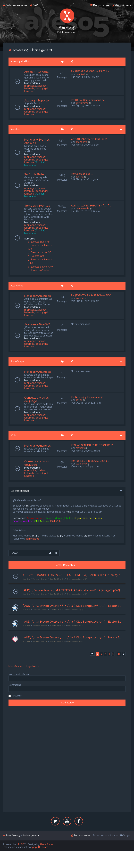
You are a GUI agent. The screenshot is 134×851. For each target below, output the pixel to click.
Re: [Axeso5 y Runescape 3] (87, 397)
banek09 (80, 74)
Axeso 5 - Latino (20, 61)
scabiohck (81, 463)
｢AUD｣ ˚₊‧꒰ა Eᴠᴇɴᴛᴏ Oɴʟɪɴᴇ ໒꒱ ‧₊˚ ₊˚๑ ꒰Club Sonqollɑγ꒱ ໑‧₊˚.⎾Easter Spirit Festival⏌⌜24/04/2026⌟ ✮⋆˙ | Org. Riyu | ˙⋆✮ (72, 621)
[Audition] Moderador (34, 163)
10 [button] (119, 654)
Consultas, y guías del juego (36, 399)
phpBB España (40, 847)
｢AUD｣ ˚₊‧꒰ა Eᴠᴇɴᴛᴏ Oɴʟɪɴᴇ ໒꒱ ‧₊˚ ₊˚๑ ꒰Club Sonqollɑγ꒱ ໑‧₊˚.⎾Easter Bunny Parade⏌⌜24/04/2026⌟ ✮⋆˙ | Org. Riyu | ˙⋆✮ (72, 605)
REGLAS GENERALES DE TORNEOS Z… (92, 445)
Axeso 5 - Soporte (36, 100)
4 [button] (109, 654)
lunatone (29, 91)
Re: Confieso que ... (82, 174)
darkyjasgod (32, 538)
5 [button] (112, 654)
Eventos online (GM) (40, 266)
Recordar (17, 695)
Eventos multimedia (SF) (77, 579)
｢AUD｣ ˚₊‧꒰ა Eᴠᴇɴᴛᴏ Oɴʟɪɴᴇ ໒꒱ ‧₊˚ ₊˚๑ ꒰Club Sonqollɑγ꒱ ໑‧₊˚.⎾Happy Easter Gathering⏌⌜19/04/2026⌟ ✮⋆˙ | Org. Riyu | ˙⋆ (72, 637)
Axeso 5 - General (36, 72)
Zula (13, 435)
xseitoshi (42, 85)
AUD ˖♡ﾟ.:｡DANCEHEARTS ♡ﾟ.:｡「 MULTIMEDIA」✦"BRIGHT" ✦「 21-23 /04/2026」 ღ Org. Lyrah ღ (72, 575)
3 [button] (105, 654)
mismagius (30, 85)
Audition (15, 129)
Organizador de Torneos (88, 518)
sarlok (79, 400)
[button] (92, 654)
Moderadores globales (59, 518)
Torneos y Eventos (37, 205)
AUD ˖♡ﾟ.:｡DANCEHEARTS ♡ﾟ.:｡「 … (91, 205)
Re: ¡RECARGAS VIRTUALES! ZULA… (91, 71)
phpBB (20, 844)
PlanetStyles (46, 844)
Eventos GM (36, 256)
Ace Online (17, 285)
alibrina (79, 176)
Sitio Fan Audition (22, 521)
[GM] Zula (55, 521)
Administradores (36, 518)
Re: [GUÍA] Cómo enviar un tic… (88, 100)
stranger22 (81, 142)
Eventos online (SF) (40, 252)
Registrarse (32, 666)
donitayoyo (82, 102)
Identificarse (15, 666)
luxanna (80, 298)
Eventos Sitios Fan (39, 241)
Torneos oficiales (38, 270)
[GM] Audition (41, 521)
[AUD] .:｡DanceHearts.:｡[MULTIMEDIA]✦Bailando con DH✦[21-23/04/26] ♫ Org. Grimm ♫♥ (72, 590)
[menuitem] (34, 5)
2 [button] (101, 654)
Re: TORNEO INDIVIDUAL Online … (90, 461)
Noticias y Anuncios (37, 296)
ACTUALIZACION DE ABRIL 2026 (89, 139)
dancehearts (82, 208)
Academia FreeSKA (37, 324)
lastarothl (29, 88)
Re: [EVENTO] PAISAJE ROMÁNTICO (91, 295)
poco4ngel (42, 88)
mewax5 (80, 448)
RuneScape (17, 361)
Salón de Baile (34, 174)
